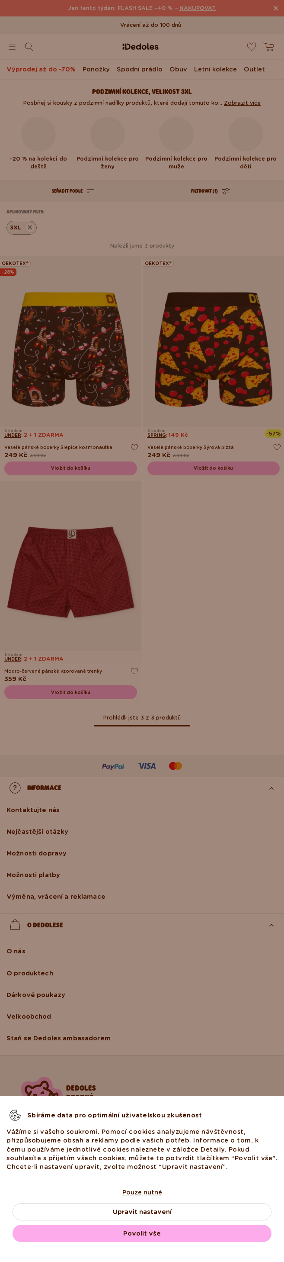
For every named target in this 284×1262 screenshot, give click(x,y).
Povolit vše (142, 1233)
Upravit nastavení (142, 1211)
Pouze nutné (142, 1192)
